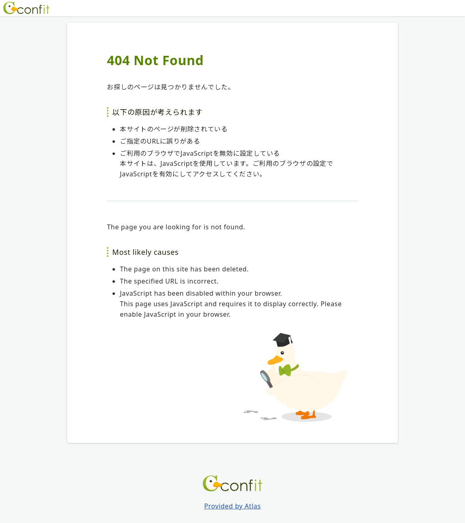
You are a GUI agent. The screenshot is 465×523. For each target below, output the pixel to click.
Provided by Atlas (232, 506)
